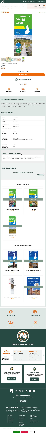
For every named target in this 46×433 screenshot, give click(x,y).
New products (22, 415)
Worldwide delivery (23, 91)
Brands (9, 417)
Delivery (31, 418)
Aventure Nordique (12, 407)
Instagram (16, 391)
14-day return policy (37, 91)
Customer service (11, 315)
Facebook (19, 391)
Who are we (10, 415)
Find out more (11, 378)
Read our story (27, 412)
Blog (12, 391)
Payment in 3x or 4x (9, 91)
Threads (23, 391)
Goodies (20, 420)
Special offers (22, 418)
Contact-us (10, 422)
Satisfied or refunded (34, 422)
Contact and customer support (33, 416)
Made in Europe (22, 417)
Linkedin (34, 391)
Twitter (27, 391)
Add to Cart (24, 75)
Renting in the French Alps (11, 419)
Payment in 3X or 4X (35, 315)
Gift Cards (21, 422)
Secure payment (33, 420)
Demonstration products (22, 425)
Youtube (30, 391)
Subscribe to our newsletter (23, 401)
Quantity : (20, 71)
